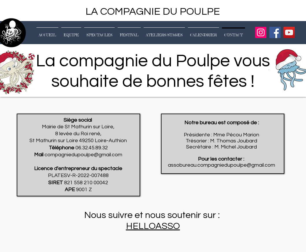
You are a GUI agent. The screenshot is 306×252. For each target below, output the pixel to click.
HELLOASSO (153, 226)
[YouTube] (289, 32)
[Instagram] (260, 32)
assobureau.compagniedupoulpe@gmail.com (221, 165)
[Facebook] (275, 32)
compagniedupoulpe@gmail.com (83, 154)
